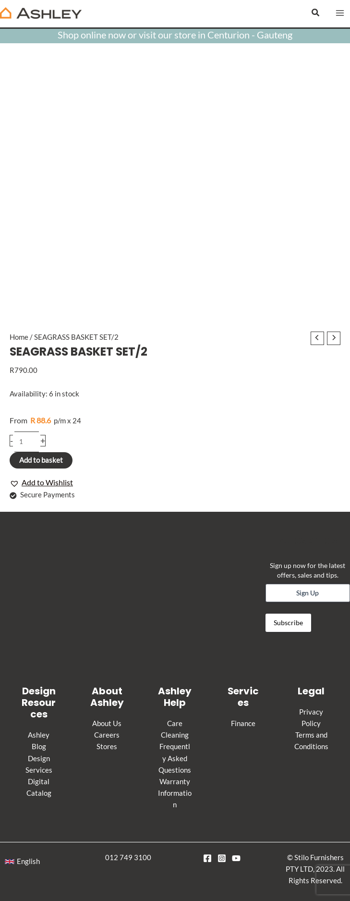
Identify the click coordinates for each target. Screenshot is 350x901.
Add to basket (41, 460)
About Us (106, 723)
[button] (316, 13)
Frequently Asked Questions (174, 758)
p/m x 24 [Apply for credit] (45, 420)
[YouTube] (236, 858)
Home (19, 337)
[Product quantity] (26, 442)
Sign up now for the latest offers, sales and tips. (307, 570)
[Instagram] (221, 858)
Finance (243, 723)
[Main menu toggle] (340, 13)
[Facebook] (207, 858)
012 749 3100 (128, 857)
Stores (107, 746)
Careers (107, 735)
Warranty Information (175, 793)
